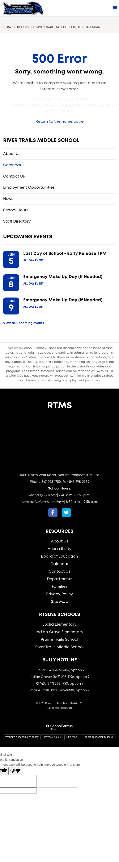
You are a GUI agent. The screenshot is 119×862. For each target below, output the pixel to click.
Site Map (59, 601)
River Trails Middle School (58, 27)
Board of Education (59, 556)
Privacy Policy (59, 594)
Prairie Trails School (59, 639)
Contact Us (14, 176)
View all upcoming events (23, 323)
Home (7, 27)
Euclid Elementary (59, 624)
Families (59, 586)
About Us (11, 154)
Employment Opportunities (29, 187)
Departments (59, 579)
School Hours (15, 210)
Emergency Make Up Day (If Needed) (62, 277)
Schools (24, 27)
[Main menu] (115, 7)
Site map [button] (71, 737)
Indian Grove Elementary (59, 632)
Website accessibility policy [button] (22, 737)
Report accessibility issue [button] (98, 737)
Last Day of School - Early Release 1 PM (65, 254)
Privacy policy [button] (52, 737)
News (8, 199)
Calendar (12, 165)
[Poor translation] (15, 771)
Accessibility (60, 549)
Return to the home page (59, 121)
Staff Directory (17, 221)
